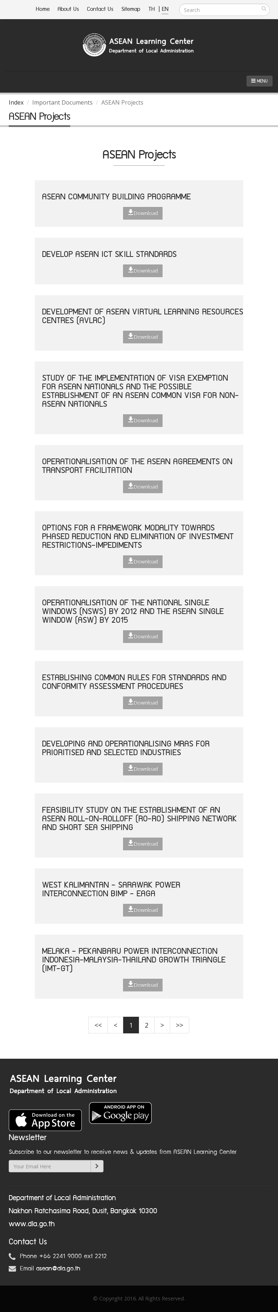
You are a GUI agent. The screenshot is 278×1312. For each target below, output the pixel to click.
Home (43, 9)
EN (165, 9)
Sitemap (130, 9)
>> (179, 1025)
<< (98, 1025)
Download (143, 212)
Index (16, 102)
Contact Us (100, 9)
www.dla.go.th (32, 1224)
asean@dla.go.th (58, 1268)
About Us (68, 9)
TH (152, 9)
